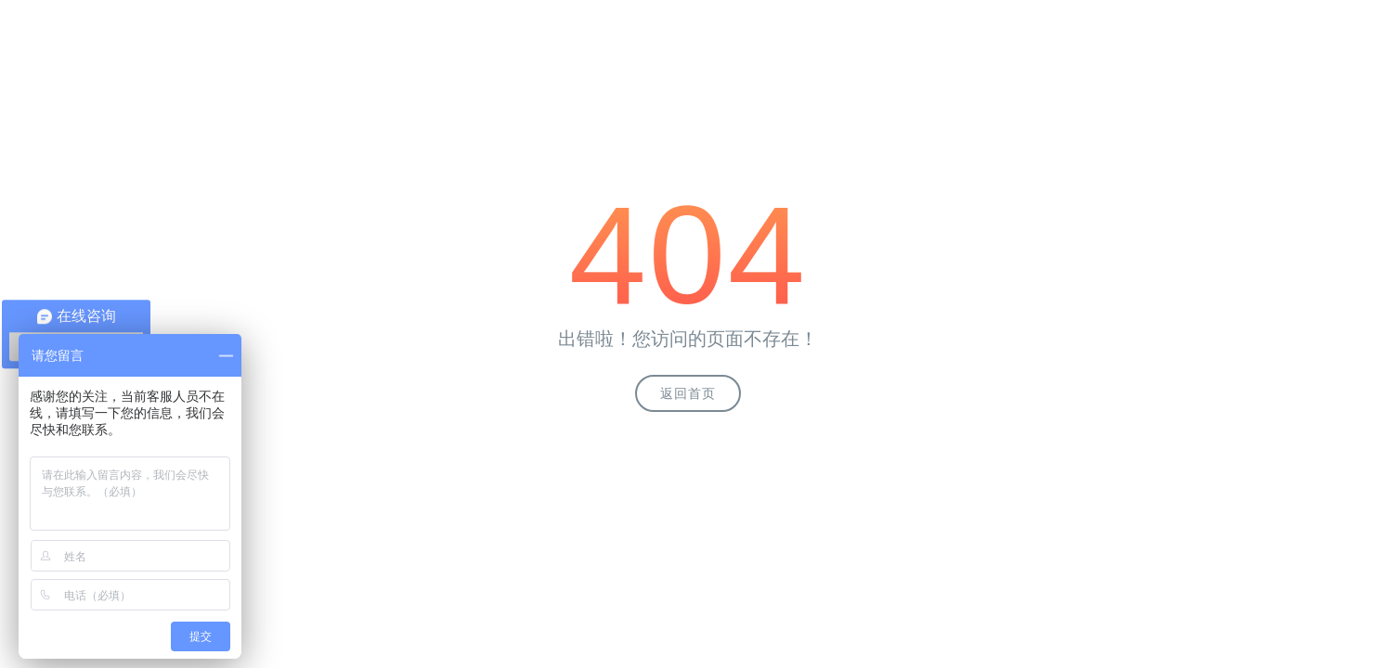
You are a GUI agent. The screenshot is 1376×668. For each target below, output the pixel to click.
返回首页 (688, 393)
